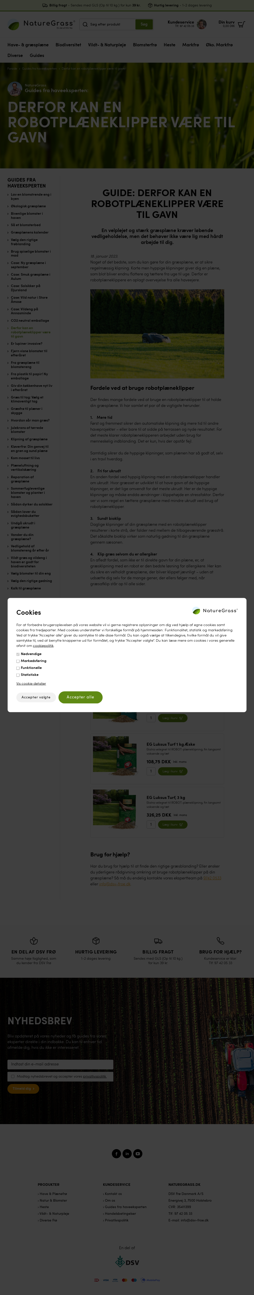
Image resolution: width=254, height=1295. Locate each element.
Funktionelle (31, 668)
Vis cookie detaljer (31, 684)
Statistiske (29, 675)
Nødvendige (31, 654)
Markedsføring (33, 661)
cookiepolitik (43, 646)
